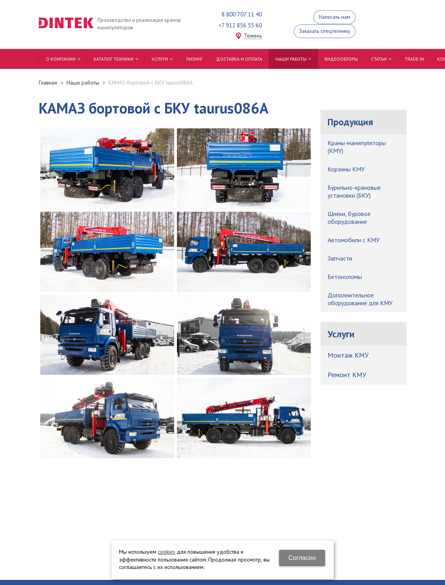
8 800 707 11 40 (242, 14)
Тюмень (253, 36)
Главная (48, 82)
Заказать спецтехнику (324, 30)
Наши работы (83, 82)
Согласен (302, 557)
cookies (166, 551)
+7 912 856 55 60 (240, 25)
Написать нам (334, 16)
